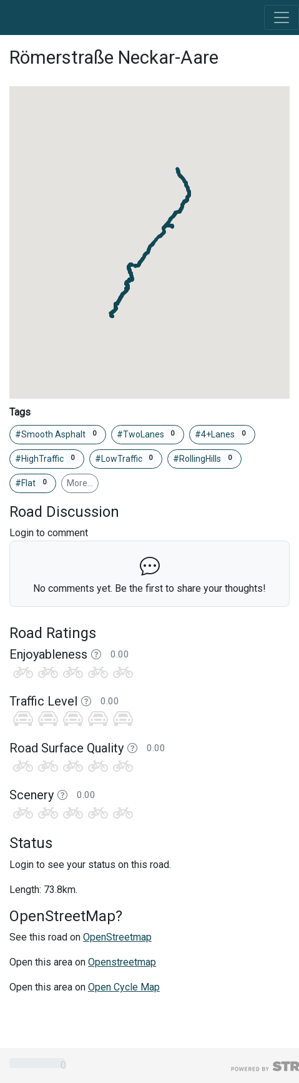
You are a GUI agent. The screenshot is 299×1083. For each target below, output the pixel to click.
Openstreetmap (122, 962)
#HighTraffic (47, 458)
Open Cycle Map (124, 987)
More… (80, 483)
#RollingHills (204, 458)
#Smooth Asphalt (57, 434)
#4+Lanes (222, 434)
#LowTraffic (126, 458)
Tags (20, 412)
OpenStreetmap (117, 937)
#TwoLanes (148, 434)
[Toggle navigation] (281, 17)
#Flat (33, 483)
